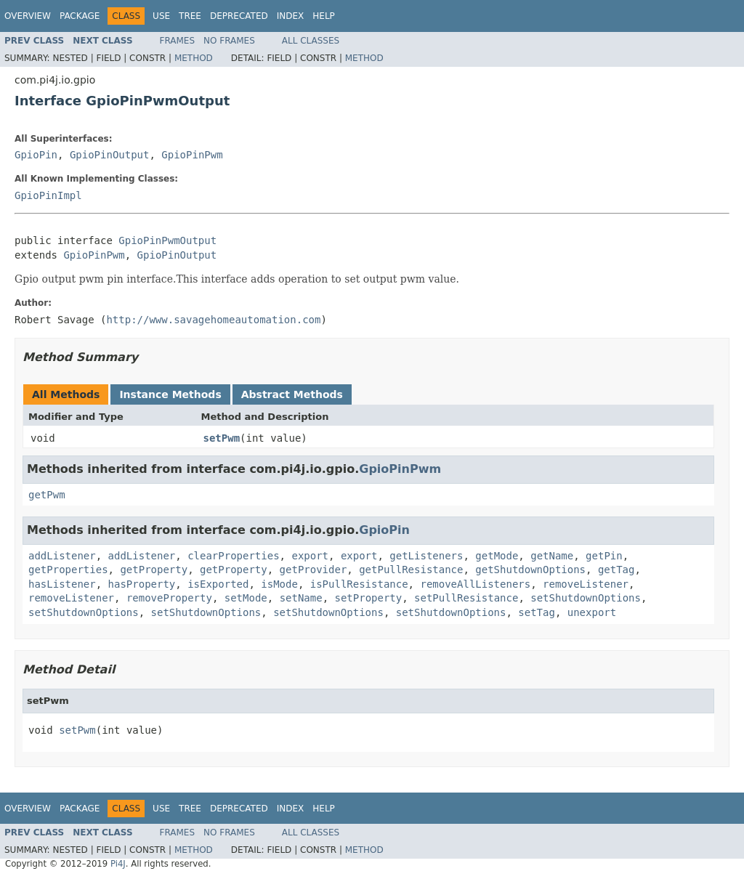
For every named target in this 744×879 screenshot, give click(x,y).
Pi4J (118, 864)
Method (193, 58)
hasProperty (142, 584)
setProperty (369, 598)
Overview (27, 16)
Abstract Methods (292, 394)
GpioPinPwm (191, 155)
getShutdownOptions (530, 569)
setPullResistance (466, 598)
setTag (536, 612)
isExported (217, 584)
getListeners (426, 556)
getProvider (313, 569)
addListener (62, 556)
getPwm (46, 495)
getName (551, 556)
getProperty (153, 569)
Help (323, 16)
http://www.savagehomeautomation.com (213, 319)
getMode (496, 556)
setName (301, 598)
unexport (591, 612)
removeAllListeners (475, 584)
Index (290, 16)
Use (161, 16)
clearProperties (233, 556)
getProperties (68, 569)
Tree (190, 16)
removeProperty (169, 598)
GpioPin (36, 155)
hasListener (62, 584)
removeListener (585, 584)
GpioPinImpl (48, 195)
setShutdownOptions (585, 598)
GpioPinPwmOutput (167, 240)
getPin (604, 556)
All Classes (310, 41)
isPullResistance (359, 584)
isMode (279, 584)
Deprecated (239, 16)
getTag (616, 569)
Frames (177, 41)
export (309, 556)
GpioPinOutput (110, 155)
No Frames (229, 41)
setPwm (221, 438)
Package (80, 16)
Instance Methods (170, 394)
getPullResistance (411, 569)
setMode (246, 598)
